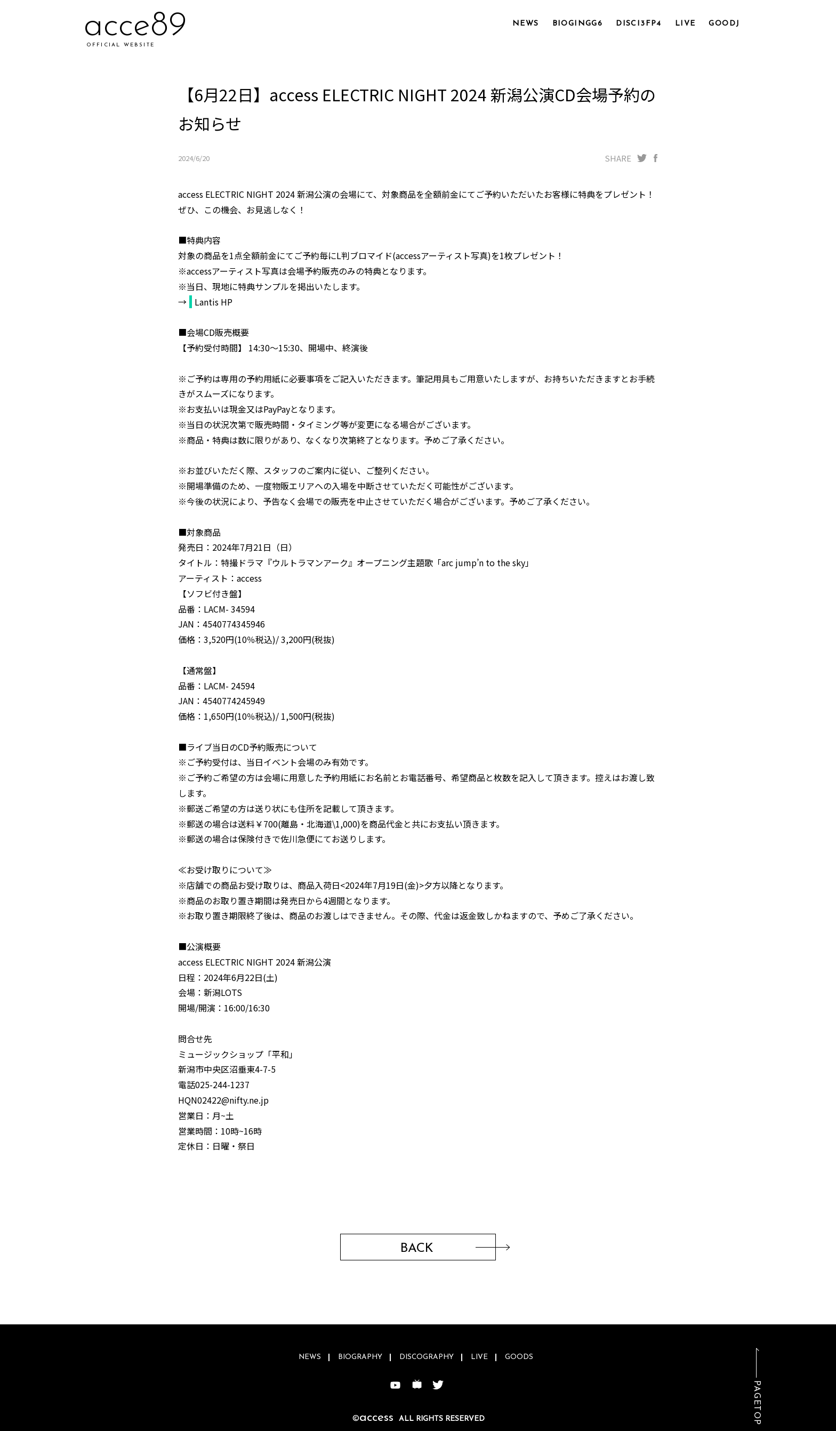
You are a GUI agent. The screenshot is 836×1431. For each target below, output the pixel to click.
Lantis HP (213, 301)
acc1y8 (131, 26)
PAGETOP (756, 1403)
